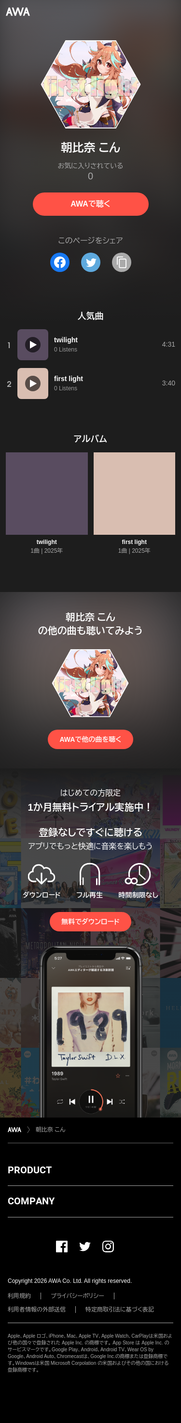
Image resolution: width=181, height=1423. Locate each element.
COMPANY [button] (31, 1201)
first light (134, 542)
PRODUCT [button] (30, 1170)
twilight (47, 542)
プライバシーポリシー (77, 1296)
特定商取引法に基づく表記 (119, 1309)
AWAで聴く (90, 204)
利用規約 (19, 1296)
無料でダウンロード (90, 922)
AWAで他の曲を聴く (90, 739)
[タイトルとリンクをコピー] (121, 262)
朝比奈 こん (50, 1129)
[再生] (33, 344)
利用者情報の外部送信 (37, 1309)
